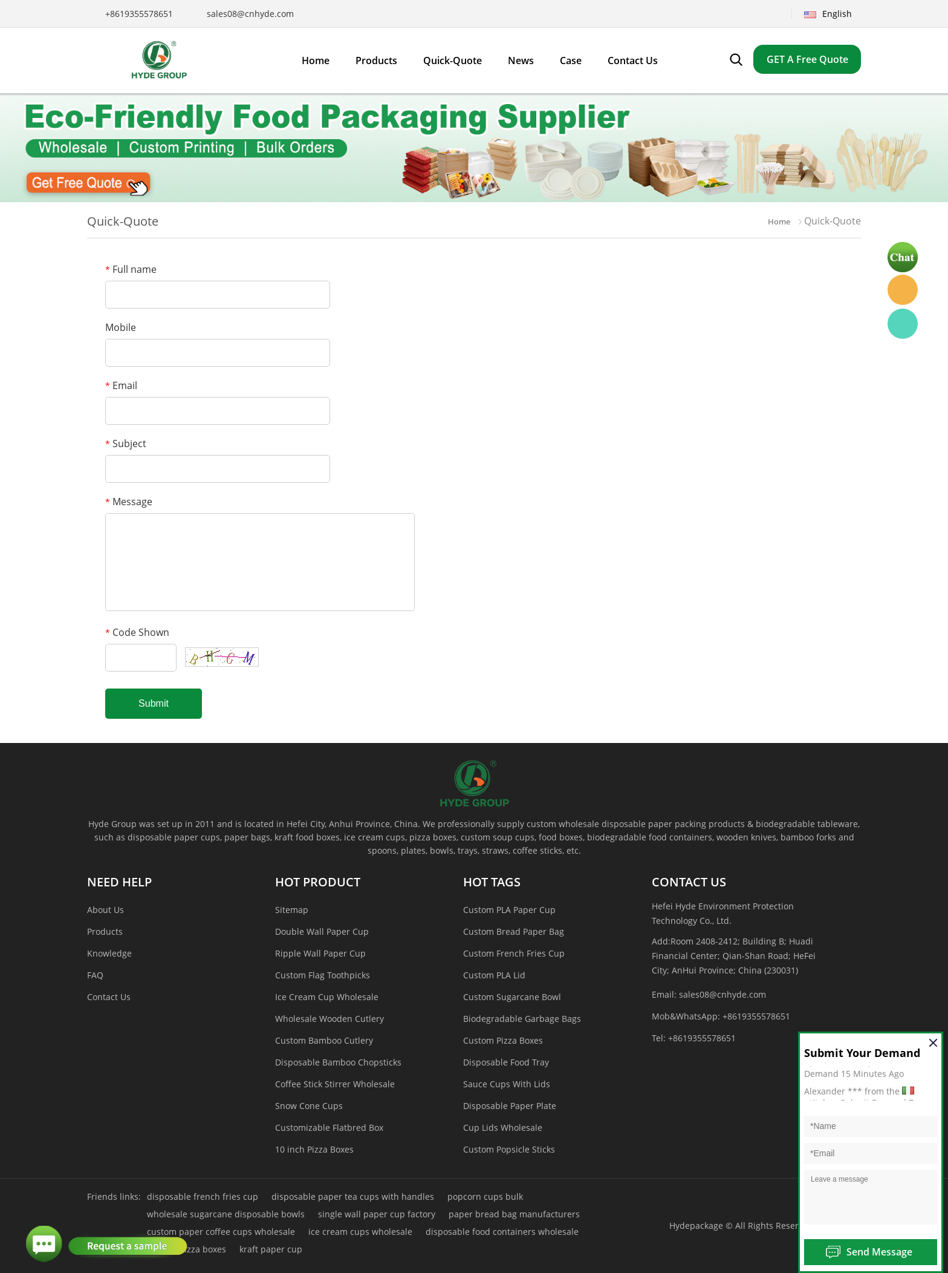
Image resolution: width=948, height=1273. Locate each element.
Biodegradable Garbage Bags (522, 1018)
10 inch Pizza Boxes (314, 1149)
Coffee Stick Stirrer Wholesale (335, 1084)
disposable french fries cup (202, 1196)
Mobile (120, 327)
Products (105, 931)
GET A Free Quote (807, 59)
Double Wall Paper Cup (322, 931)
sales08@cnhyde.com (250, 13)
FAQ (95, 975)
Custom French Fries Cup (514, 953)
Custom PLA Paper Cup (509, 909)
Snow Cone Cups (309, 1105)
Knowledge (109, 953)
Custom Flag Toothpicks (322, 975)
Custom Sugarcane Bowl (512, 997)
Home (779, 221)
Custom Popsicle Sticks (509, 1149)
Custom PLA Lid (494, 975)
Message (128, 501)
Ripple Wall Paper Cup (320, 953)
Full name (131, 269)
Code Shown (137, 632)
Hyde (903, 290)
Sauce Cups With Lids (506, 1084)
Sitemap (291, 909)
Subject (125, 443)
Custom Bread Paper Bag (513, 931)
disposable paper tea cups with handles (352, 1196)
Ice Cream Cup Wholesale (326, 997)
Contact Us (109, 997)
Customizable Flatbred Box (329, 1127)
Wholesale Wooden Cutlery (329, 1018)
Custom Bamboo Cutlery (324, 1040)
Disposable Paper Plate (509, 1105)
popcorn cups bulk (485, 1196)
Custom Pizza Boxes (503, 1040)
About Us (105, 909)
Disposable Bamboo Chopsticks (338, 1062)
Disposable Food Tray (506, 1062)
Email (121, 385)
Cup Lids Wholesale (502, 1127)
